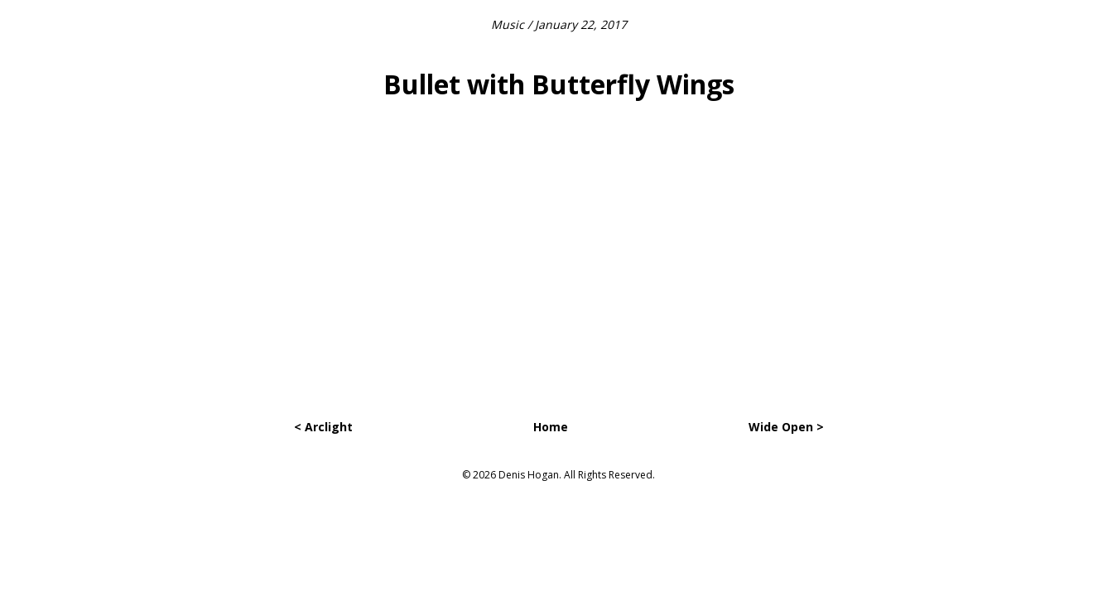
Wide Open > (786, 427)
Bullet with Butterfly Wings (558, 84)
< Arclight (323, 427)
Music (507, 24)
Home (550, 427)
